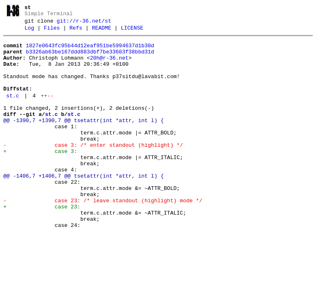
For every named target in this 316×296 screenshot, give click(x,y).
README (101, 31)
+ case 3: (40, 176)
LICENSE (132, 31)
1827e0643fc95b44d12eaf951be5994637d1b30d (90, 50)
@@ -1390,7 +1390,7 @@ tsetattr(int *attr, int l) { (83, 139)
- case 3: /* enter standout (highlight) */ (93, 168)
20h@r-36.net (109, 65)
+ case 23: (41, 242)
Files (52, 31)
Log (29, 31)
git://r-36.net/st (84, 23)
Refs (76, 31)
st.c (12, 110)
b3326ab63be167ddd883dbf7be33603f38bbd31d (90, 58)
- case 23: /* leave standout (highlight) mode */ (102, 235)
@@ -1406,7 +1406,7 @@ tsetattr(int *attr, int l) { (83, 205)
